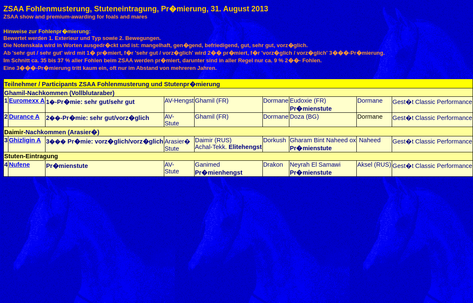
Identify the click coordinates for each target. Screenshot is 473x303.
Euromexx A (27, 100)
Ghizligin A (25, 140)
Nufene (19, 164)
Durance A (24, 116)
